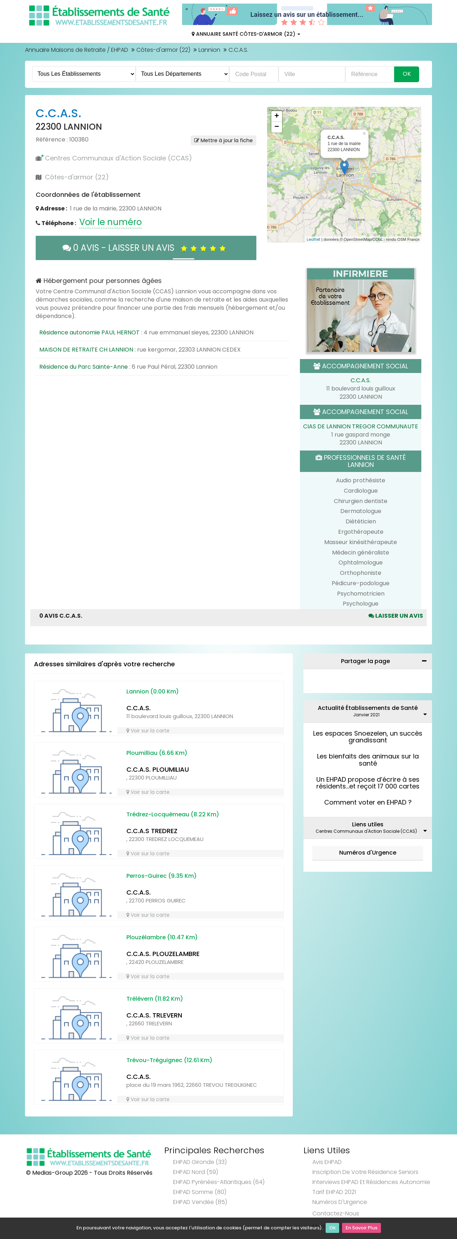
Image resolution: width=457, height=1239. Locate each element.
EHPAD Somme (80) (199, 1192)
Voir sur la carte (148, 730)
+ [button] (276, 116)
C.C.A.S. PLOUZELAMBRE (163, 953)
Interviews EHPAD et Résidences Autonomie (371, 1182)
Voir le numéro (110, 222)
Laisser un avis (395, 616)
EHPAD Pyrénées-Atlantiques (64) (219, 1182)
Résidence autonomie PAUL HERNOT (89, 332)
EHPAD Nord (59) (195, 1172)
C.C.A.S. (361, 380)
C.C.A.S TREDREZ (151, 830)
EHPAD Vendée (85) (200, 1202)
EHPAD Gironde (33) (200, 1162)
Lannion (209, 50)
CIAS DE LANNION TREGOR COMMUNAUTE (360, 426)
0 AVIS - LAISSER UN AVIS (145, 248)
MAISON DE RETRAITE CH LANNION (86, 349)
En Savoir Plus (361, 1228)
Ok (332, 1228)
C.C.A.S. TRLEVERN (154, 1015)
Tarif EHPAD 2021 (334, 1192)
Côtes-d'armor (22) (163, 50)
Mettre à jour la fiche (223, 140)
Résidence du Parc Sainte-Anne (83, 367)
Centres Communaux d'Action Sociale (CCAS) (118, 158)
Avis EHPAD (327, 1162)
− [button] (276, 127)
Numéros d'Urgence (367, 853)
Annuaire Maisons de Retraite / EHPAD (76, 50)
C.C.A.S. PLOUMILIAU (157, 769)
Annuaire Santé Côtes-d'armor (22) (246, 34)
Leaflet (313, 239)
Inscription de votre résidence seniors (365, 1172)
